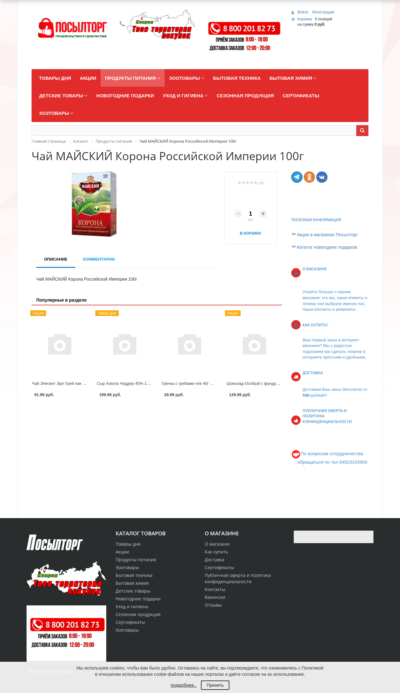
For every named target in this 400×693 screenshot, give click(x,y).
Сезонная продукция (138, 614)
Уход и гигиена (132, 606)
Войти (303, 12)
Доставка (214, 560)
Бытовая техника (134, 575)
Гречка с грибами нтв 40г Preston (193, 383)
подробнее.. (184, 685)
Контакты (215, 589)
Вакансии (215, 597)
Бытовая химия (132, 583)
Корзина (305, 19)
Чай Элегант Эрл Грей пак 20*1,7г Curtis (69, 383)
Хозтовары (127, 630)
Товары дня (128, 544)
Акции (122, 552)
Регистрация (323, 12)
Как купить (216, 552)
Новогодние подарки (138, 599)
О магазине (217, 544)
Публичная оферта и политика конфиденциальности (238, 578)
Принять (215, 685)
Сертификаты (219, 567)
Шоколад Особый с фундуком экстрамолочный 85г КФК (279, 383)
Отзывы (213, 605)
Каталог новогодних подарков (327, 247)
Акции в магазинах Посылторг (327, 234)
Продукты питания (136, 560)
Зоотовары (127, 567)
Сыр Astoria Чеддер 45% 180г (125, 383)
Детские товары (133, 591)
